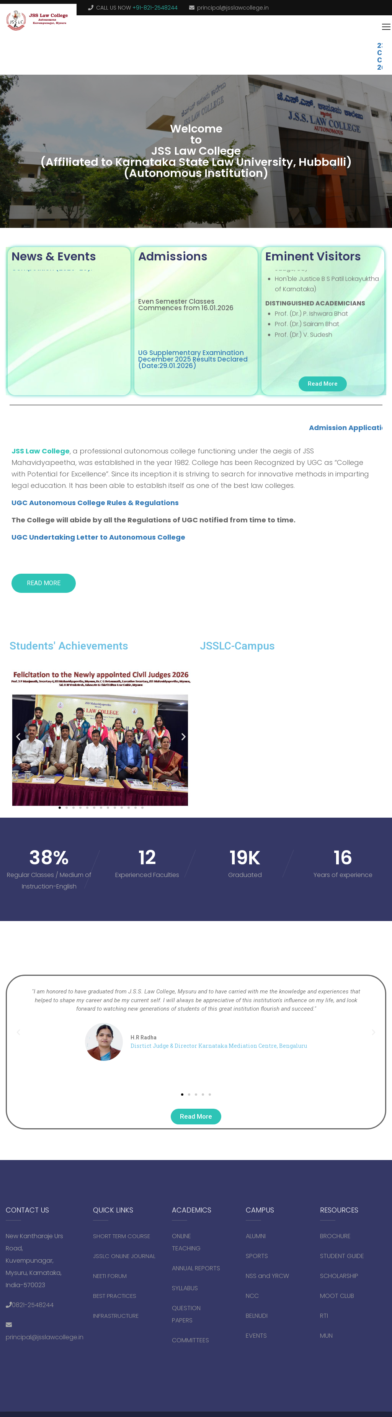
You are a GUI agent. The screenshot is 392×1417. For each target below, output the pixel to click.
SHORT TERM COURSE (121, 1236)
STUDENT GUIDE (342, 1255)
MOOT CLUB (337, 1295)
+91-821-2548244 (155, 7)
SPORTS (257, 1255)
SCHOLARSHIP (339, 1275)
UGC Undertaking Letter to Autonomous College (98, 537)
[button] (18, 736)
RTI (324, 1315)
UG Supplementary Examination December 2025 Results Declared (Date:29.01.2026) (193, 356)
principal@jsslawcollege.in (233, 7)
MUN (326, 1335)
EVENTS (256, 1335)
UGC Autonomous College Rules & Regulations (95, 502)
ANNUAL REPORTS (196, 1267)
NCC (252, 1295)
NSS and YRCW (267, 1275)
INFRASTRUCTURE (116, 1315)
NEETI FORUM (110, 1275)
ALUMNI (256, 1235)
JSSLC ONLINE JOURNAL (124, 1256)
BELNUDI (257, 1315)
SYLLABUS (185, 1287)
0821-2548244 (33, 1304)
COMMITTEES (191, 1339)
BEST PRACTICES (114, 1295)
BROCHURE (335, 1235)
